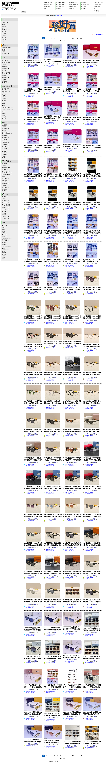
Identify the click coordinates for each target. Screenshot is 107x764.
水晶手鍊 (6, 167)
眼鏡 (53, 15)
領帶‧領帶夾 (6, 89)
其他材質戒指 (6, 205)
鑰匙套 (5, 101)
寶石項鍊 (5, 137)
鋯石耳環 (6, 66)
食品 (96, 8)
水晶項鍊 (5, 146)
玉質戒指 (5, 218)
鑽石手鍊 (5, 178)
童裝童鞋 (60, 6)
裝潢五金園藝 (74, 4)
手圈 (4, 176)
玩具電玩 (60, 4)
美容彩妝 (47, 6)
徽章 (4, 103)
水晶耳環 (5, 77)
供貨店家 (59, 15)
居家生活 (85, 4)
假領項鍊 (5, 149)
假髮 (4, 232)
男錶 (5, 22)
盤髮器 (10, 245)
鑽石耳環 (5, 70)
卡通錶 (10, 34)
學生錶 (4, 37)
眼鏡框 (10, 50)
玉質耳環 (5, 79)
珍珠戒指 (5, 209)
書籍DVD (60, 8)
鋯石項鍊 (5, 128)
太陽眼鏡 (6, 47)
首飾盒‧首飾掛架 (10, 108)
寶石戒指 (5, 207)
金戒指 (4, 214)
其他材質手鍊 (7, 172)
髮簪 (4, 242)
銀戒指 (4, 211)
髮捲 (10, 249)
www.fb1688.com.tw (30, 68)
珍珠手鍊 (5, 183)
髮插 (10, 255)
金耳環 (4, 75)
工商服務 (97, 4)
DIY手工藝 (98, 2)
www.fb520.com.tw (30, 635)
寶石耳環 (5, 82)
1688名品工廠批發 (30, 66)
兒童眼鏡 (5, 53)
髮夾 (4, 225)
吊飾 (4, 98)
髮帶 (4, 227)
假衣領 (4, 116)
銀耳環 (5, 60)
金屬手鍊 (10, 164)
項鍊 (5, 122)
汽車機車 (72, 8)
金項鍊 (4, 157)
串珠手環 (5, 181)
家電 (46, 8)
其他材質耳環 (6, 73)
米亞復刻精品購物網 (30, 634)
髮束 (4, 234)
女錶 (4, 24)
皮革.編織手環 (7, 174)
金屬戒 (10, 197)
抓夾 (4, 258)
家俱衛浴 (72, 6)
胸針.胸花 (10, 92)
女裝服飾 (85, 2)
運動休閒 (60, 2)
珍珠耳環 (5, 68)
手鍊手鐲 (6, 161)
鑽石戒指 (5, 202)
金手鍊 (4, 185)
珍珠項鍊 (5, 140)
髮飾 (5, 223)
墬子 (4, 111)
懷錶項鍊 (5, 144)
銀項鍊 (5, 131)
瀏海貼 (4, 252)
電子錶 (5, 31)
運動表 (10, 40)
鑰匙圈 (10, 95)
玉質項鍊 (5, 154)
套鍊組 (10, 151)
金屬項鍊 (10, 125)
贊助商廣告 (99, 34)
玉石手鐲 (5, 190)
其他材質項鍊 (7, 133)
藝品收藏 (97, 11)
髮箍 (4, 229)
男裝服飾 (48, 2)
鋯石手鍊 (5, 187)
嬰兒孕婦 (85, 8)
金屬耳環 (10, 63)
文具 (83, 6)
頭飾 (4, 113)
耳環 (5, 58)
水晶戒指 (5, 216)
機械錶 (5, 26)
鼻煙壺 (4, 118)
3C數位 (97, 6)
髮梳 (10, 237)
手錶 (5, 20)
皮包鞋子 (73, 2)
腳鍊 (4, 105)
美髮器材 (5, 240)
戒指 (5, 194)
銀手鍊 (5, 169)
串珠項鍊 (5, 142)
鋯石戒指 (5, 200)
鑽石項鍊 (5, 135)
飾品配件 (48, 4)
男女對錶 (6, 29)
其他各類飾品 (8, 86)
